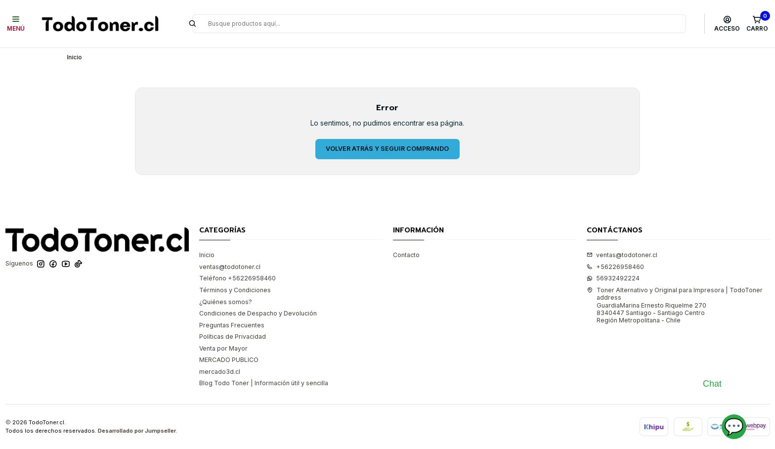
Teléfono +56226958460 (237, 278)
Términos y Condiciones (235, 290)
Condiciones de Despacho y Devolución (258, 313)
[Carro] (757, 24)
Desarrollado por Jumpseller (137, 430)
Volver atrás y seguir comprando (387, 148)
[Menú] (16, 24)
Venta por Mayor (223, 348)
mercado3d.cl (219, 371)
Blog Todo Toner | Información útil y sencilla (263, 383)
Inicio (207, 255)
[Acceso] (727, 24)
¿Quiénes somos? (225, 302)
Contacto (406, 255)
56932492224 (613, 278)
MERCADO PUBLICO (228, 359)
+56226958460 (615, 266)
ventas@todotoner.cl (229, 266)
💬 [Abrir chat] (734, 426)
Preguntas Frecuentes (231, 325)
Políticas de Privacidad (232, 336)
